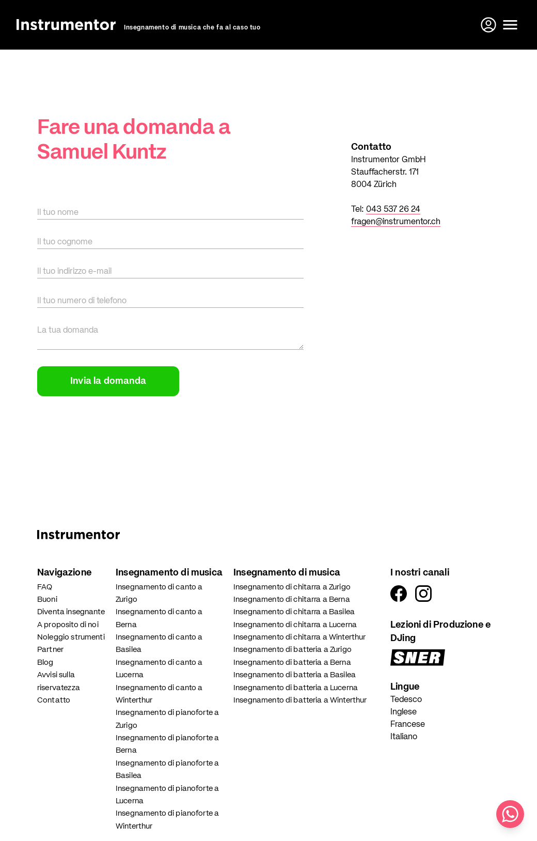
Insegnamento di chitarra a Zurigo (292, 587)
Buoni (47, 599)
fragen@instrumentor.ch (395, 222)
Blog (45, 662)
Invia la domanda (108, 381)
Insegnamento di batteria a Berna (292, 662)
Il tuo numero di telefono (82, 301)
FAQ (44, 587)
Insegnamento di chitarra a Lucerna (295, 625)
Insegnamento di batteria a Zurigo (292, 649)
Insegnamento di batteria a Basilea (294, 675)
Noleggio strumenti (71, 637)
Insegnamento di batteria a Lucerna (295, 688)
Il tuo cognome (64, 242)
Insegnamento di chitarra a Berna (291, 599)
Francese (407, 725)
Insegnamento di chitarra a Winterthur (299, 637)
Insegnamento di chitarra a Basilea (294, 612)
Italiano (403, 737)
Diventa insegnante (71, 612)
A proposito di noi (68, 625)
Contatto (53, 700)
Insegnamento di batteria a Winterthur (300, 700)
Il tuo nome (57, 213)
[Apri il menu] (510, 25)
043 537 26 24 (393, 210)
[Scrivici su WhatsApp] (510, 814)
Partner (50, 649)
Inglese (403, 712)
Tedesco (406, 700)
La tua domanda (67, 330)
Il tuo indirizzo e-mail (74, 272)
